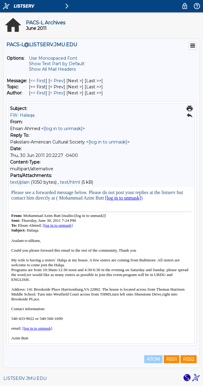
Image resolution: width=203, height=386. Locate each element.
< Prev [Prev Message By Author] (57, 93)
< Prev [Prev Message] (57, 80)
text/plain (20, 182)
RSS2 (188, 359)
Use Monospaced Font (53, 58)
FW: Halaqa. (22, 115)
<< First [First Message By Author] (38, 93)
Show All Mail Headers (52, 69)
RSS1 (171, 359)
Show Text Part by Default (57, 63)
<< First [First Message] (38, 80)
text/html (70, 182)
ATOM (153, 359)
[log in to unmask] (63, 128)
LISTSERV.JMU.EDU (25, 378)
